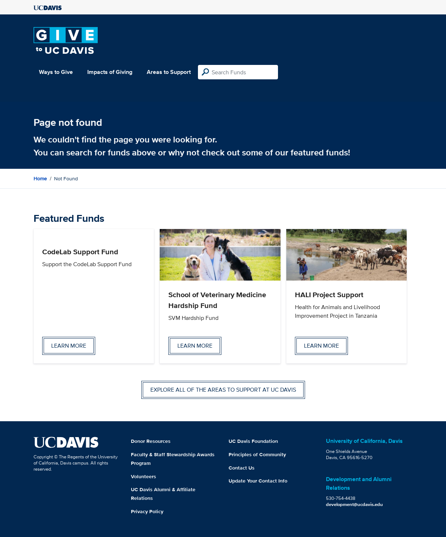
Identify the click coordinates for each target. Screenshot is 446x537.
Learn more (68, 346)
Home (40, 178)
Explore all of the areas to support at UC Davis (223, 390)
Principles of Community (257, 454)
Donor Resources (151, 441)
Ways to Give (56, 72)
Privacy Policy (147, 511)
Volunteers (143, 476)
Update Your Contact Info (258, 480)
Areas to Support (169, 72)
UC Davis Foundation (253, 441)
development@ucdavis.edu (354, 504)
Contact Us (242, 467)
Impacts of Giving (109, 72)
